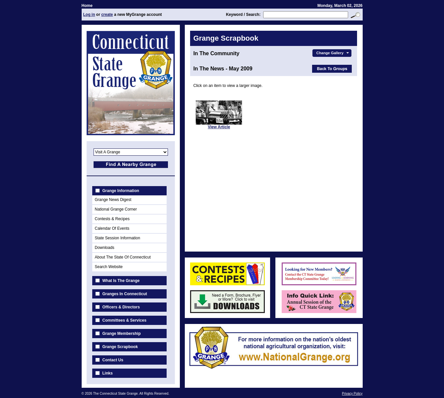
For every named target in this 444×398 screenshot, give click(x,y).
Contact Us (112, 360)
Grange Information (120, 190)
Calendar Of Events (112, 228)
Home (87, 5)
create (107, 14)
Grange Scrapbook (120, 346)
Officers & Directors (121, 307)
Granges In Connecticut (124, 294)
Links (107, 373)
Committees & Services (124, 320)
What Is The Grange (121, 280)
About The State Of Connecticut (123, 257)
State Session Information (117, 238)
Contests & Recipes (112, 219)
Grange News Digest (113, 199)
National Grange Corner (116, 209)
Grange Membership (121, 333)
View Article (219, 127)
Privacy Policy (352, 393)
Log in (89, 14)
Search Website (109, 266)
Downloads (104, 247)
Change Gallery (333, 53)
